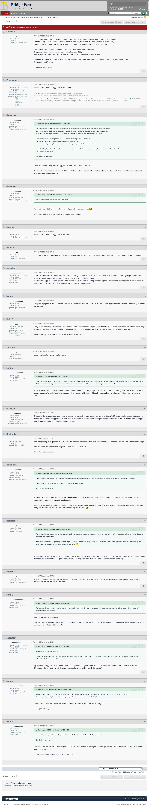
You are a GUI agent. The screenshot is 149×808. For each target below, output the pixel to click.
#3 (145, 115)
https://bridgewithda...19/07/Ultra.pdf (70, 93)
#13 (145, 434)
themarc (10, 247)
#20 (145, 722)
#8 (145, 296)
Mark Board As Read (41, 804)
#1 (145, 32)
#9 (145, 319)
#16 (145, 572)
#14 (145, 465)
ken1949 (10, 31)
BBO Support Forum (51, 17)
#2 (145, 80)
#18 (145, 638)
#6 (145, 248)
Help (142, 9)
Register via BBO (117, 9)
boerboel (10, 572)
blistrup (10, 227)
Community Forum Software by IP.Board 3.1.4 (131, 804)
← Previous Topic (116, 772)
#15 (145, 521)
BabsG (9, 319)
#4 (145, 186)
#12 (145, 408)
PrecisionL (11, 80)
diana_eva (11, 115)
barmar (9, 296)
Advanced (146, 13)
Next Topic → (142, 772)
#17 (145, 595)
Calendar (23, 13)
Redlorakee (12, 434)
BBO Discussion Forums (10, 17)
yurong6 (10, 347)
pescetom (11, 268)
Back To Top (7, 804)
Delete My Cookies (27, 804)
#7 (145, 268)
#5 (145, 227)
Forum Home (16, 804)
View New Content (136, 17)
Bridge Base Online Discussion (31, 17)
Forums (5, 13)
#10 (145, 347)
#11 (145, 368)
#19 (145, 681)
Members (14, 13)
